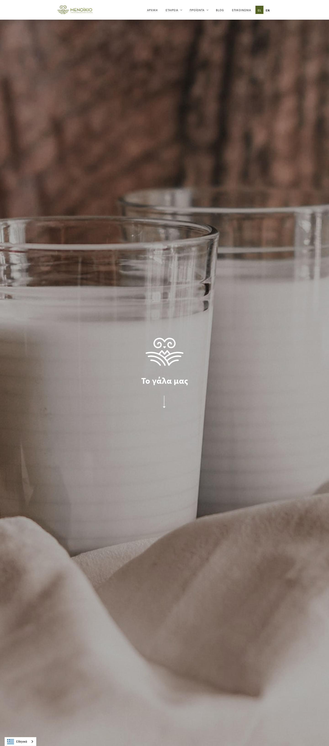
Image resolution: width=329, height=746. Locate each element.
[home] (75, 9)
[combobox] (20, 741)
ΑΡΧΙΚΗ (152, 10)
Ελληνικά (17, 741)
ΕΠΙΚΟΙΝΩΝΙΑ (241, 10)
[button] (173, 10)
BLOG (220, 10)
